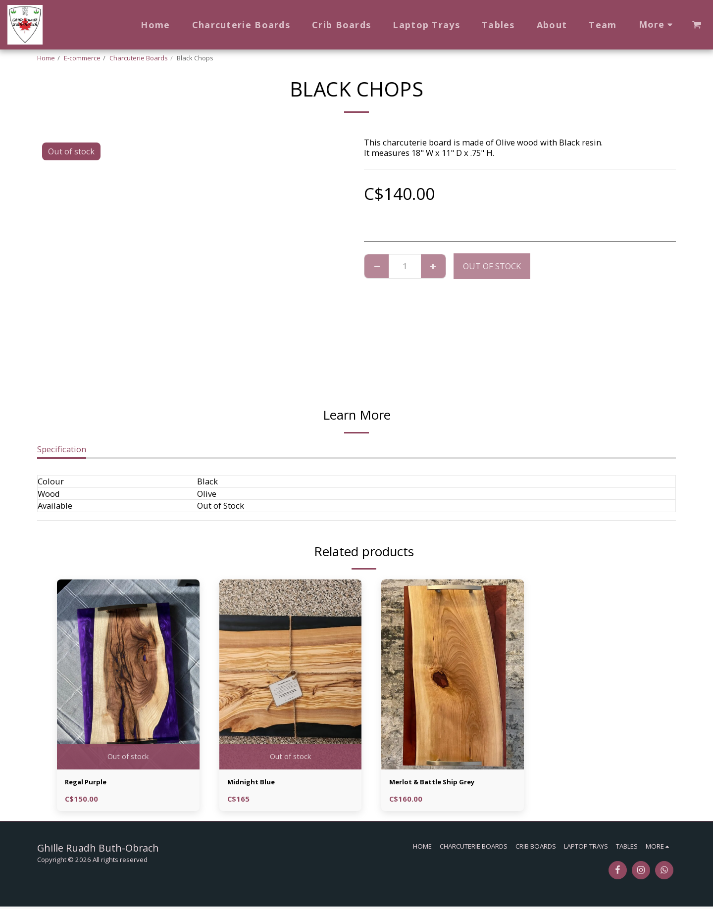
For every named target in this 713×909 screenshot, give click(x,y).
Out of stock (492, 266)
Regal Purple (90, 783)
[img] (128, 674)
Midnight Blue (256, 783)
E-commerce (82, 57)
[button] (696, 25)
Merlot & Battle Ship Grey (440, 783)
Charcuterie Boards (138, 57)
